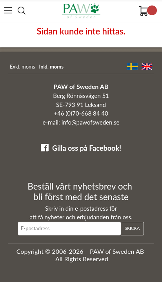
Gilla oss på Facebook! (86, 148)
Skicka (132, 228)
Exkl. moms (22, 66)
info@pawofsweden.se (91, 122)
